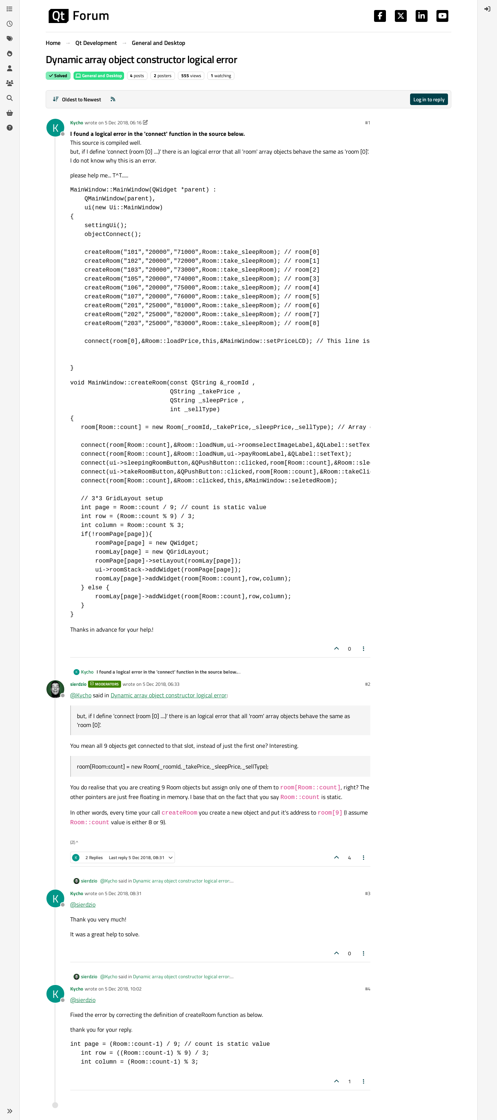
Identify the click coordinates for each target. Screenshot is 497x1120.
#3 (367, 893)
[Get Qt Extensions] (9, 113)
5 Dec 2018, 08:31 (123, 893)
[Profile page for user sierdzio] (55, 689)
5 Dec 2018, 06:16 (123, 122)
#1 (367, 122)
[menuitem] (487, 9)
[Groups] (9, 83)
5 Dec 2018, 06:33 (161, 684)
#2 (367, 684)
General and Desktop (98, 75)
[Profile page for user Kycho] (55, 128)
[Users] (9, 68)
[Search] (9, 98)
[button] (9, 1111)
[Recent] (9, 24)
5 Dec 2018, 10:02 (123, 988)
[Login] (487, 9)
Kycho (76, 122)
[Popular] (9, 53)
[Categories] (9, 9)
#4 (367, 988)
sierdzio (78, 684)
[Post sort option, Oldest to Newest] (76, 99)
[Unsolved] (9, 128)
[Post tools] (364, 648)
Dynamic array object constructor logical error (169, 695)
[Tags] (9, 39)
